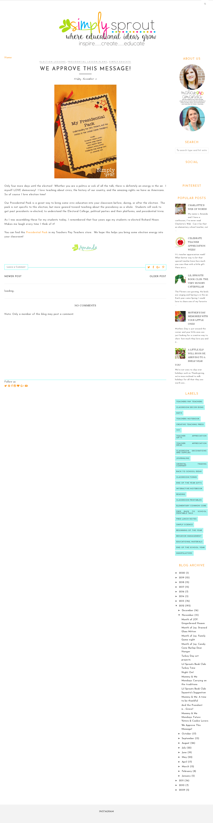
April (185, 762)
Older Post (158, 276)
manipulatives (184, 553)
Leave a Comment (16, 267)
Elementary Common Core (191, 506)
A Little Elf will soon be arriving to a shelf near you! (190, 357)
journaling (182, 458)
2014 (182, 596)
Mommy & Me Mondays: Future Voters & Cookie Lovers (195, 717)
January (186, 776)
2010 (182, 785)
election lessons (53, 62)
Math (179, 413)
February (187, 771)
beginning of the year (189, 530)
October (187, 734)
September (188, 738)
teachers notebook (187, 419)
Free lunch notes (186, 519)
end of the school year (190, 547)
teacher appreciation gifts (191, 437)
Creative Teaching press (190, 424)
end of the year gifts (189, 483)
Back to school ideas (189, 471)
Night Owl (188, 672)
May (185, 757)
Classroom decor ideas (189, 407)
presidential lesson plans (87, 62)
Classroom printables (189, 500)
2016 (182, 592)
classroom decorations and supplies (191, 452)
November (188, 615)
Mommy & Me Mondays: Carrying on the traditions (194, 681)
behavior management (189, 536)
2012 (182, 606)
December (188, 610)
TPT (178, 430)
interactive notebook (189, 489)
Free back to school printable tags (191, 512)
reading (180, 494)
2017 (182, 587)
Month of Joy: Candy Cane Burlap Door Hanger (194, 648)
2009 (182, 790)
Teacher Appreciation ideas (191, 444)
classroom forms (186, 477)
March (186, 766)
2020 (182, 573)
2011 (182, 781)
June (185, 752)
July (184, 748)
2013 (182, 601)
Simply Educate (120, 62)
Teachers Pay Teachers (189, 402)
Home (8, 57)
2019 (182, 578)
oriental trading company (191, 465)
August (186, 743)
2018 (182, 582)
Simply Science (184, 525)
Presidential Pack (37, 232)
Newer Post (13, 276)
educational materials (189, 542)
